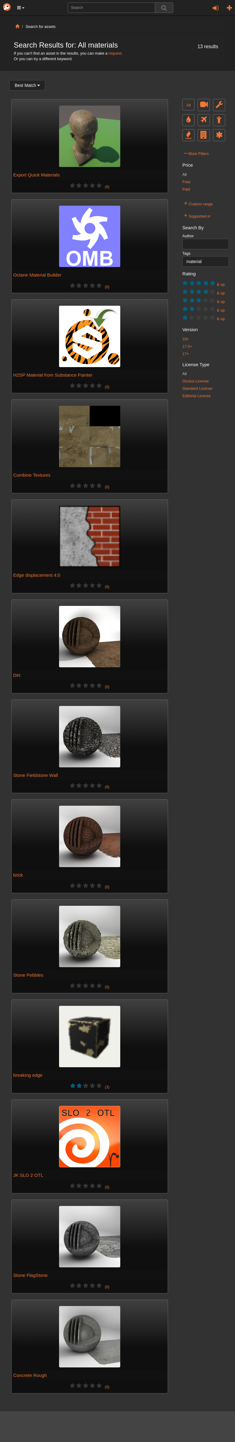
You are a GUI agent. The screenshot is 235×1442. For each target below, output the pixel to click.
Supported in (197, 215)
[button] (21, 7)
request (115, 53)
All (188, 105)
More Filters (196, 152)
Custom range (198, 203)
